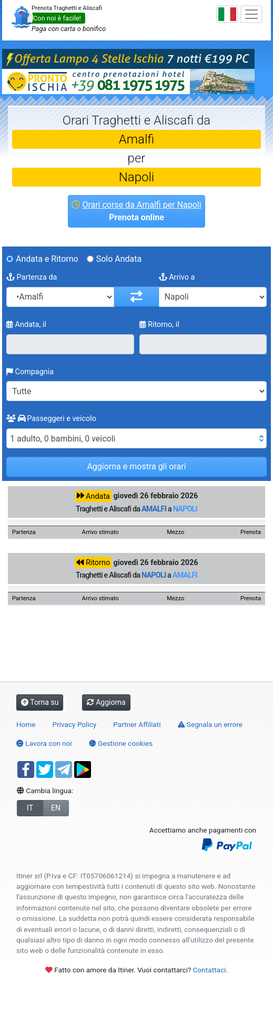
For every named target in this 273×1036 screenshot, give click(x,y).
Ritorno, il (159, 324)
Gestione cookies (121, 743)
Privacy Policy (75, 724)
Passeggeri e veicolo (51, 418)
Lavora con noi (44, 743)
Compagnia (30, 371)
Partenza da (31, 277)
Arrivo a (177, 277)
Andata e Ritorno (47, 259)
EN (55, 808)
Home (26, 724)
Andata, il (26, 324)
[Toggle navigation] (251, 14)
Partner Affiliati (136, 724)
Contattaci (209, 970)
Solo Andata (119, 259)
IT (30, 808)
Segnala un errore (210, 724)
